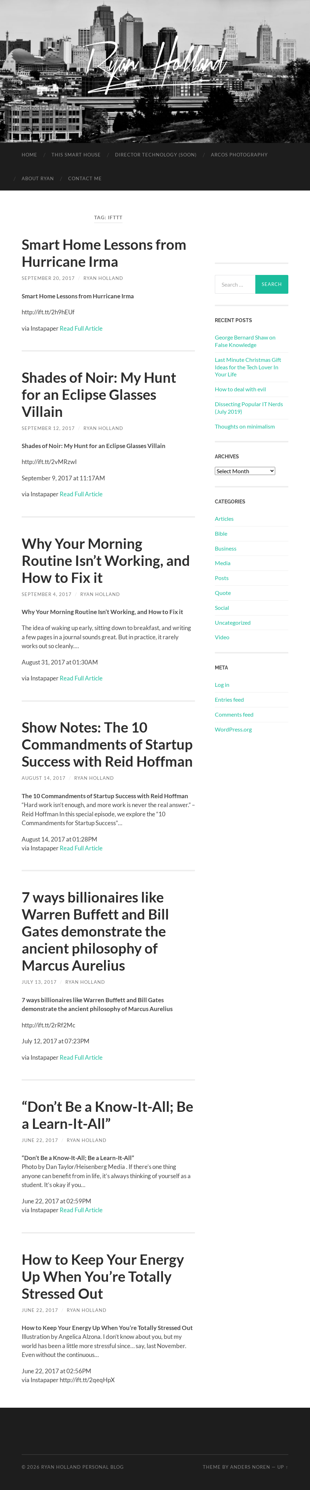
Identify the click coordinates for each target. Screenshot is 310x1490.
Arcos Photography (239, 155)
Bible (221, 533)
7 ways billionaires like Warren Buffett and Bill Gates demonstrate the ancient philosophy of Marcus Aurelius (95, 931)
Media (222, 562)
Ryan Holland (103, 278)
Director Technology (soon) (156, 155)
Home (29, 155)
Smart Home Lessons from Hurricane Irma (104, 253)
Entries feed (229, 699)
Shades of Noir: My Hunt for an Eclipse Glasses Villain (99, 394)
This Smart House (76, 155)
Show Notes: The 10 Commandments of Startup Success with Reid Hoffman (107, 744)
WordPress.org (233, 729)
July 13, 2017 (39, 982)
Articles (224, 518)
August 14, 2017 (44, 778)
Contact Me (85, 178)
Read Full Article (81, 328)
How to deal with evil (240, 389)
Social (222, 607)
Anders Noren (250, 1467)
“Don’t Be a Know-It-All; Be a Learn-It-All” (107, 1115)
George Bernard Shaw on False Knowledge (245, 341)
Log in (222, 684)
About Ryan (38, 178)
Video (222, 637)
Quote (223, 592)
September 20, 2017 (48, 278)
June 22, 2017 (40, 1140)
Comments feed (234, 714)
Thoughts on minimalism (245, 426)
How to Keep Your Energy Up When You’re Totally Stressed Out (103, 1276)
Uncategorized (233, 622)
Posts (222, 577)
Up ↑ (282, 1467)
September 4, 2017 (47, 594)
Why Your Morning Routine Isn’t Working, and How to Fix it (106, 560)
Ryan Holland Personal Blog (82, 1467)
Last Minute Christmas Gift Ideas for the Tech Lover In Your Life (248, 367)
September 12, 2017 (48, 428)
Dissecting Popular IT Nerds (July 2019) (249, 408)
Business (225, 548)
